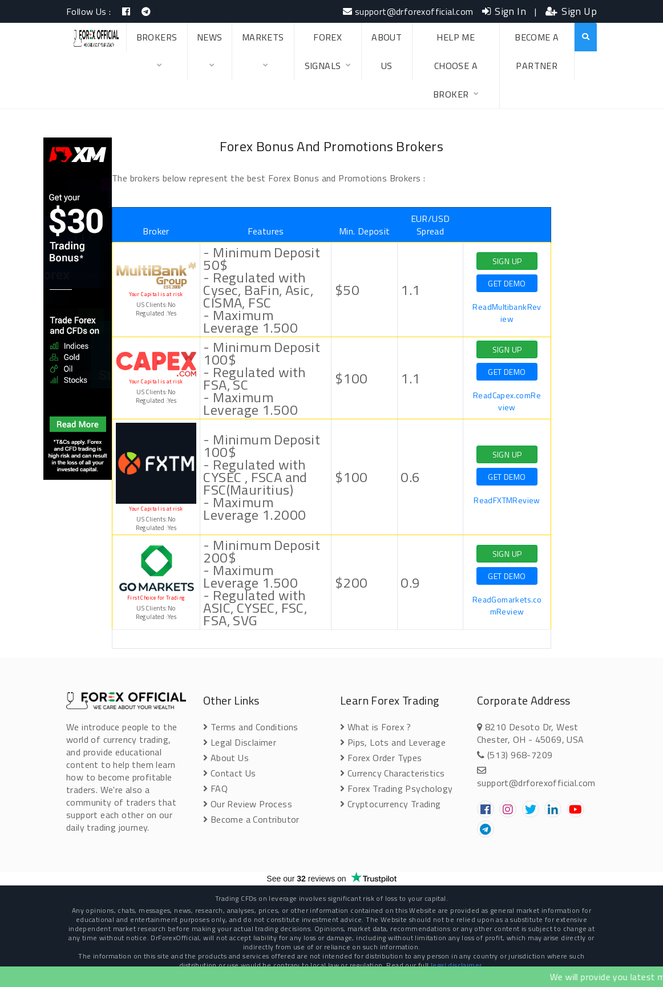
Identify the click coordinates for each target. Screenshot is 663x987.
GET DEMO (506, 283)
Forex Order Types (381, 757)
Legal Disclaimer (239, 742)
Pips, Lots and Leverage (393, 742)
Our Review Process (247, 804)
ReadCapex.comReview (507, 401)
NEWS (210, 55)
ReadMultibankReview (506, 313)
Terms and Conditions (250, 727)
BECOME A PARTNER (537, 51)
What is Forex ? (375, 727)
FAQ (215, 788)
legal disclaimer (456, 965)
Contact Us (229, 773)
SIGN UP (507, 261)
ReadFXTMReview (507, 500)
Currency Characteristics (392, 773)
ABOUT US (386, 51)
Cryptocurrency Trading (390, 804)
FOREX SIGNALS (328, 55)
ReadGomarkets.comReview (506, 605)
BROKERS (156, 55)
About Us (226, 757)
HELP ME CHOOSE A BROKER (456, 69)
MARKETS (263, 55)
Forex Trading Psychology (396, 788)
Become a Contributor (251, 819)
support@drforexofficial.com (408, 11)
